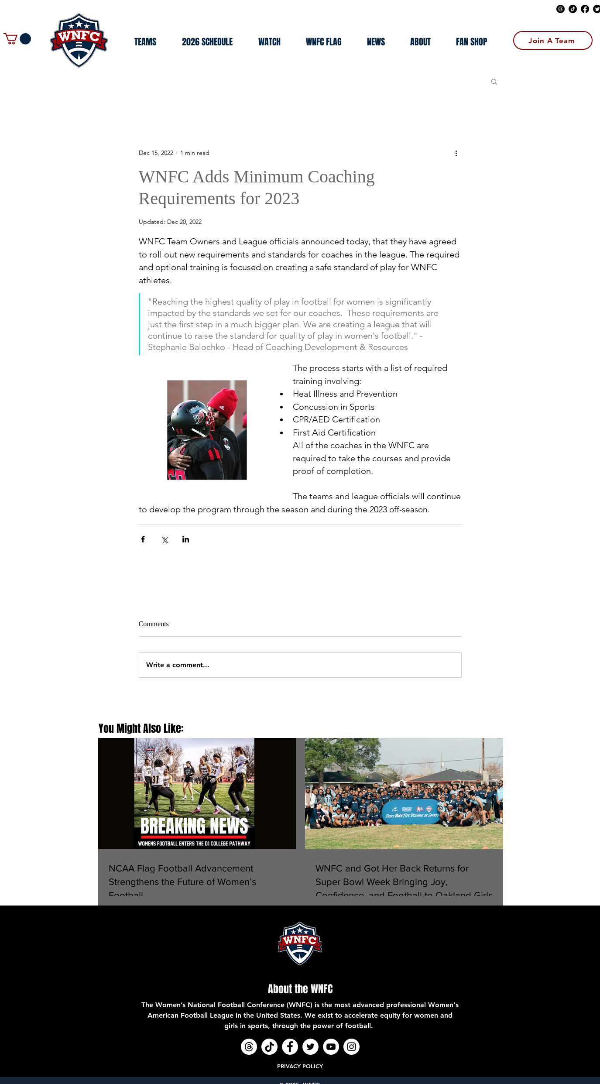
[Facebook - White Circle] (290, 1047)
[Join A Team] (553, 40)
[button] (17, 39)
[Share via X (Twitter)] (164, 539)
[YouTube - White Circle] (331, 1047)
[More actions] (456, 153)
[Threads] (560, 9)
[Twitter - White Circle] (310, 1047)
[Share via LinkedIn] (186, 539)
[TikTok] (573, 9)
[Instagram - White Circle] (351, 1047)
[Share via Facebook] (143, 539)
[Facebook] (585, 9)
